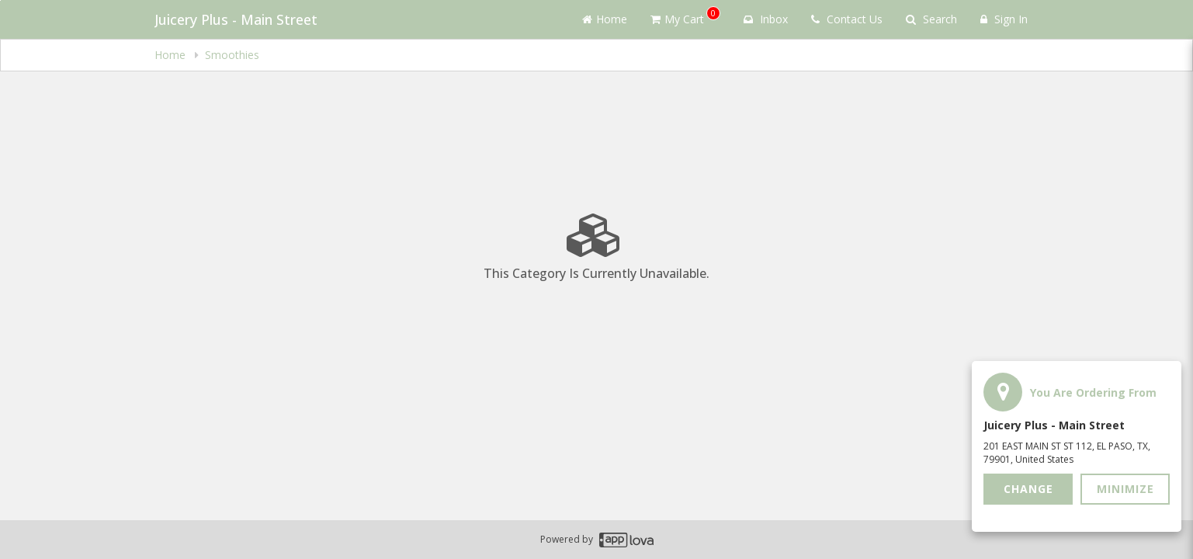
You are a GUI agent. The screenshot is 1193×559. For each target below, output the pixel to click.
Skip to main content (0, 0)
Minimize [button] (1125, 488)
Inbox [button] (766, 19)
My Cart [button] (685, 16)
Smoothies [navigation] (232, 54)
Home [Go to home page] (604, 19)
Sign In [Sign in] (1004, 19)
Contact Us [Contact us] (847, 19)
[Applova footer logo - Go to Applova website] (626, 540)
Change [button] (1028, 488)
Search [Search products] (931, 19)
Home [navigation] (171, 54)
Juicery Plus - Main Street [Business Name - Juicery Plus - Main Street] (235, 19)
